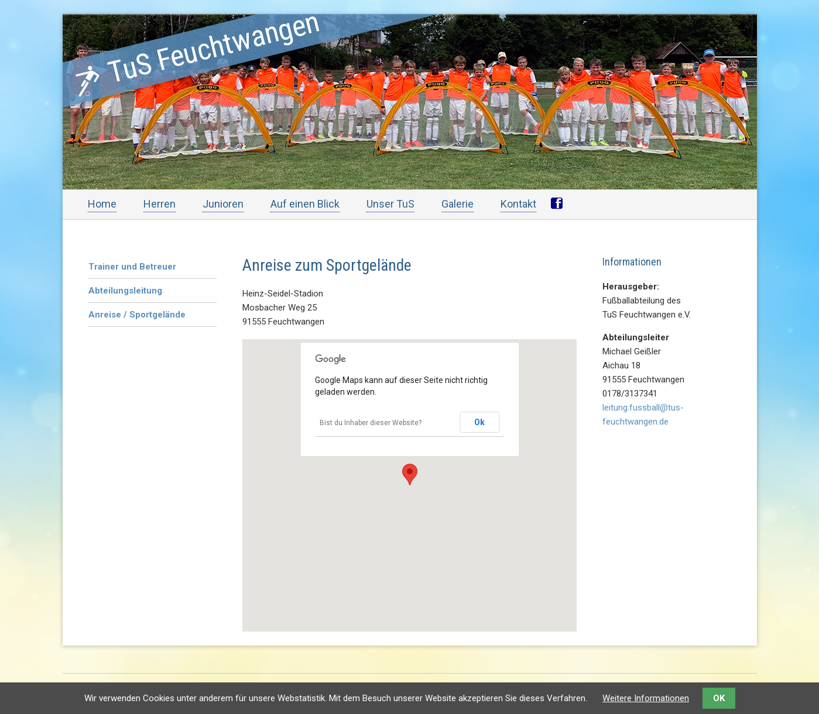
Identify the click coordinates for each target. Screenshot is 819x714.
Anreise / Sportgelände (137, 314)
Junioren (223, 204)
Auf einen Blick (305, 204)
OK (719, 698)
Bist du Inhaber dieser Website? (371, 423)
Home (102, 204)
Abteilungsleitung (125, 290)
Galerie (457, 204)
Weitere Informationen (645, 698)
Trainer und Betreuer (132, 266)
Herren (159, 204)
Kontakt (518, 204)
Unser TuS (390, 204)
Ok (479, 422)
